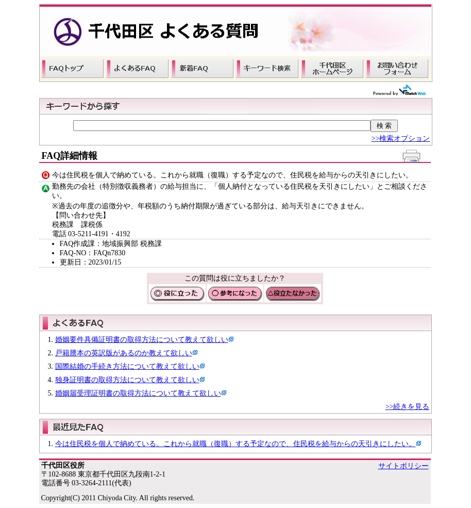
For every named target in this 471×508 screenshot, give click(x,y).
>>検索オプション (401, 138)
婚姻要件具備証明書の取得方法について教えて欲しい (141, 339)
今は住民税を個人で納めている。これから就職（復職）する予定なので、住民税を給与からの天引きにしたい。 (235, 444)
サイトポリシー (403, 466)
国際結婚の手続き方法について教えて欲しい (127, 366)
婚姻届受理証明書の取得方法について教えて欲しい (138, 393)
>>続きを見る (407, 407)
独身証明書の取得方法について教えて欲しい (127, 380)
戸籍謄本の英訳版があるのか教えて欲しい (123, 353)
